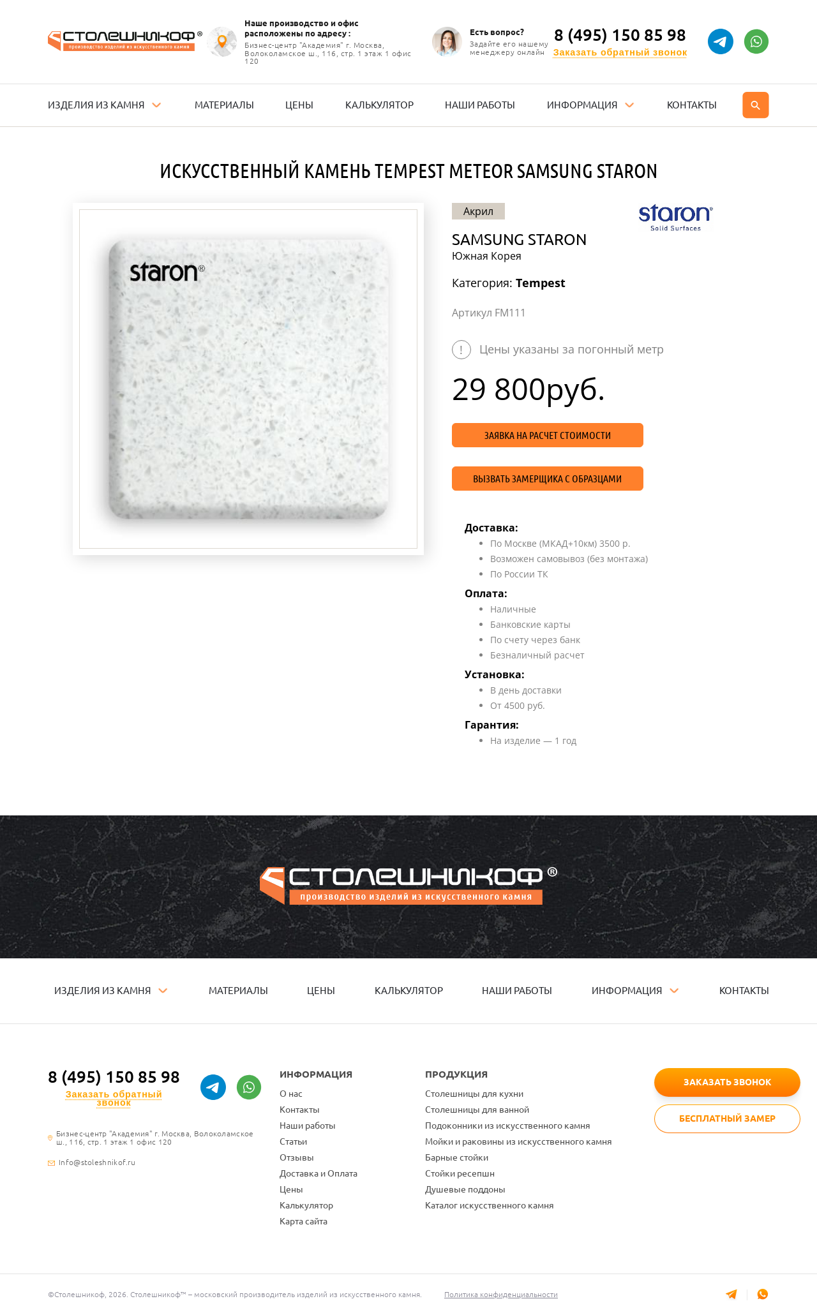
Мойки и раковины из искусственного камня (518, 1141)
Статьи (293, 1141)
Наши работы (308, 1125)
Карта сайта (303, 1221)
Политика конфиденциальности (501, 1294)
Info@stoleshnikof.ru (97, 1162)
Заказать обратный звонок (620, 52)
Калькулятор (306, 1205)
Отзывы (297, 1157)
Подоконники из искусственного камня (507, 1125)
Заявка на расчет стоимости (547, 435)
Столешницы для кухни (474, 1093)
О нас (291, 1093)
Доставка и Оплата (318, 1173)
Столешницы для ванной (477, 1109)
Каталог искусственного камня (489, 1205)
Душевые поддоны (465, 1189)
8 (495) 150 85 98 (620, 35)
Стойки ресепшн (460, 1173)
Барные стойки (456, 1157)
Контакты (300, 1109)
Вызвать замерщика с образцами (547, 478)
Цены (291, 1189)
